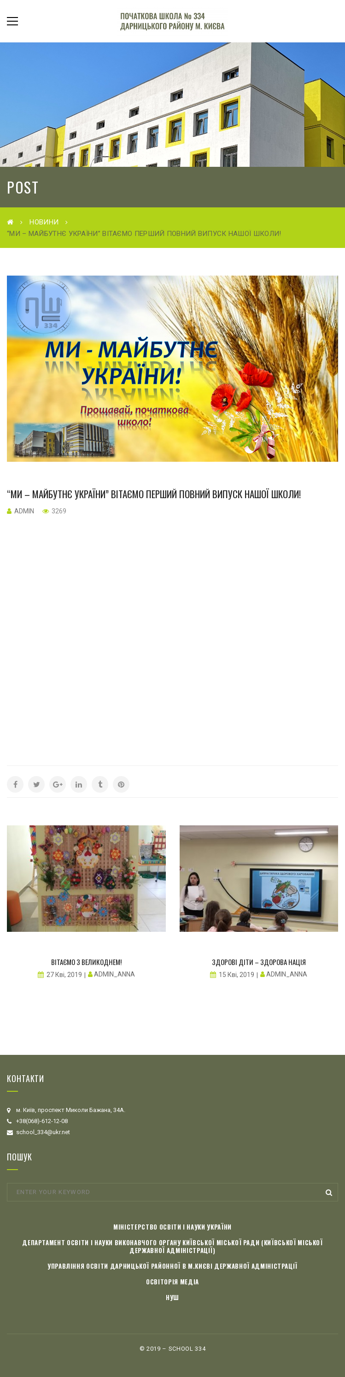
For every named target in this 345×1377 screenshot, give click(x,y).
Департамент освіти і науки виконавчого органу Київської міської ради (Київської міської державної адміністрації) (172, 1246)
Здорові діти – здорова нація (259, 962)
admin (24, 511)
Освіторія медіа (172, 1281)
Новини (43, 222)
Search (329, 1192)
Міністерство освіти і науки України (172, 1226)
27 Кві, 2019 (64, 974)
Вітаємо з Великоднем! (86, 962)
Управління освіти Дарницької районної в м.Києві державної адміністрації (172, 1266)
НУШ (172, 1297)
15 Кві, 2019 (236, 974)
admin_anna (114, 974)
